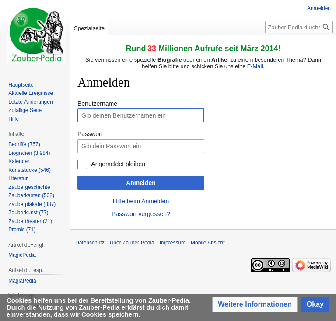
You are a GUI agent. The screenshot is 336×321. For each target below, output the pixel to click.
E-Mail (255, 66)
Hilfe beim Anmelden (141, 201)
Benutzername (97, 103)
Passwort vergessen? (141, 213)
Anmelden (141, 182)
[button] (255, 304)
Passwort (90, 133)
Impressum (173, 243)
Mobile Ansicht (207, 243)
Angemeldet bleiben (118, 163)
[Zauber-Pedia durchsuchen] (298, 27)
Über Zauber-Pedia (132, 243)
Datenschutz (90, 243)
